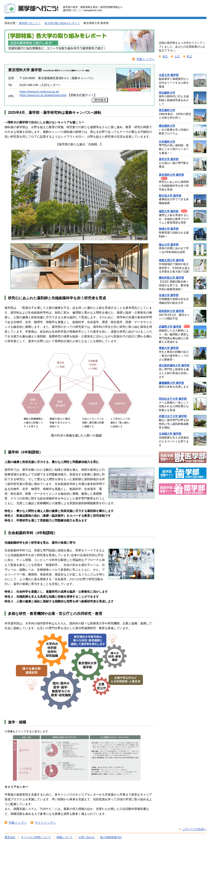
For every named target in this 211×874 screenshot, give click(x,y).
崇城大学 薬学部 (169, 228)
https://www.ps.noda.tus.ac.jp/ (39, 91)
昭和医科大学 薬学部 (171, 311)
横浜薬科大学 (167, 125)
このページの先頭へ (194, 829)
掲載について (64, 837)
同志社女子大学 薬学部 (173, 398)
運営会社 (10, 837)
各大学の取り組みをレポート (62, 23)
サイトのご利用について (36, 837)
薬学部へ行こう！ (30, 23)
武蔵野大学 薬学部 (170, 326)
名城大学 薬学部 (169, 295)
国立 (165, 56)
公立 (177, 56)
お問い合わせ (86, 837)
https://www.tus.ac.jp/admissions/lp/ (43, 95)
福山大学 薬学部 (169, 244)
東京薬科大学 (167, 110)
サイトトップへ (45, 822)
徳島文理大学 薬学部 (171, 260)
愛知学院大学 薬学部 (171, 277)
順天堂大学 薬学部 (170, 195)
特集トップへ (145, 59)
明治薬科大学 (167, 92)
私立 (189, 56)
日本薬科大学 (167, 141)
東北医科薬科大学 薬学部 (174, 365)
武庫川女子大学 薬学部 (173, 416)
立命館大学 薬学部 (170, 433)
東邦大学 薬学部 (169, 159)
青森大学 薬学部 (169, 348)
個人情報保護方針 (111, 837)
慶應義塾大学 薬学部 (171, 383)
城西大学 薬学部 (169, 211)
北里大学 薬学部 (169, 75)
